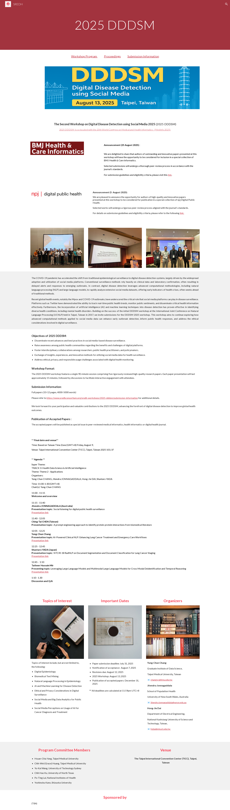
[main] (115, 24)
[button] (226, 4)
